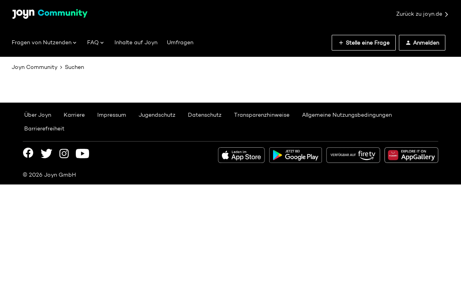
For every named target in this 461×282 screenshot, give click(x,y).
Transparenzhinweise (261, 115)
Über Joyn (37, 115)
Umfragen (180, 42)
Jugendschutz (157, 115)
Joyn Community (34, 67)
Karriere (74, 115)
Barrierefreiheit (44, 128)
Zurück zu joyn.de (422, 14)
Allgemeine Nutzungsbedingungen (347, 115)
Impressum (111, 115)
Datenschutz (205, 115)
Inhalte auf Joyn (135, 42)
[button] (364, 43)
